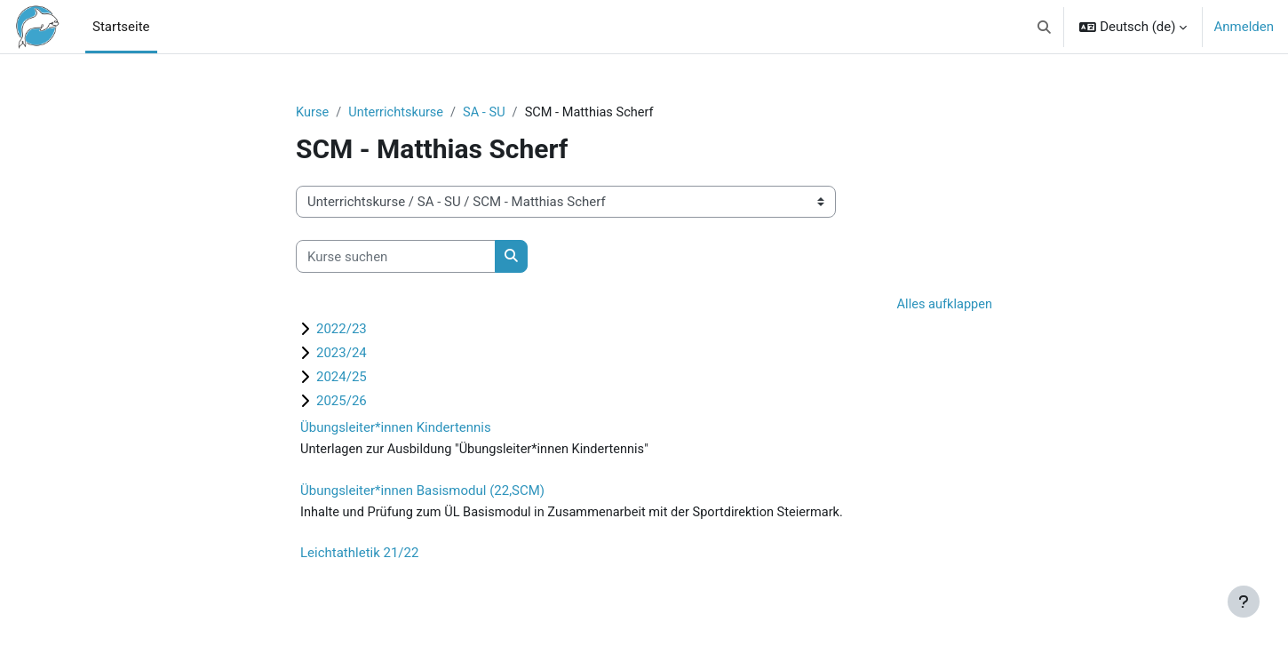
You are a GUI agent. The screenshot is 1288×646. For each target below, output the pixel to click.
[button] (1044, 26)
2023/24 (341, 354)
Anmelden (1243, 27)
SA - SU (489, 113)
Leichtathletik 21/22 (359, 555)
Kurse (313, 113)
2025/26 (341, 402)
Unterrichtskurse (399, 113)
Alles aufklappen (943, 306)
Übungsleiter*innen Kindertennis (395, 428)
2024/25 (341, 378)
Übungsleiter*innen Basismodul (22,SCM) (422, 492)
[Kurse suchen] (396, 257)
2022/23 (341, 330)
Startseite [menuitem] (121, 27)
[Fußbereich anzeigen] (1244, 602)
